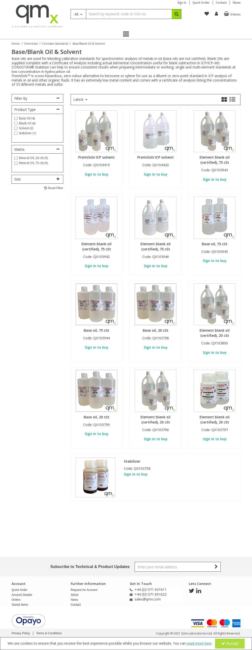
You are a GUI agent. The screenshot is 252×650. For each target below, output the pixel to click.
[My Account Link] (216, 14)
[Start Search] (176, 14)
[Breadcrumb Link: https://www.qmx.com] (16, 43)
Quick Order (201, 2)
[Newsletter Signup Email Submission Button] (216, 526)
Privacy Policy (21, 633)
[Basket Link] (231, 14)
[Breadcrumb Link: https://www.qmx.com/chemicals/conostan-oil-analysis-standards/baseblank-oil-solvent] (89, 43)
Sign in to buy (97, 174)
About (74, 553)
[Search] (129, 14)
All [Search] (77, 14)
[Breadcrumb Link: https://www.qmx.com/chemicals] (31, 43)
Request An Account (84, 549)
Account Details (22, 553)
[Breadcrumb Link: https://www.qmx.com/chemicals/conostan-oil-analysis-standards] (55, 43)
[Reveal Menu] (126, 34)
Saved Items (20, 563)
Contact (221, 2)
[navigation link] (206, 14)
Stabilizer (132, 461)
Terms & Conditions (49, 633)
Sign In (181, 2)
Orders (16, 558)
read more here (199, 643)
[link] (191, 550)
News (236, 2)
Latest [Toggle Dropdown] (78, 99)
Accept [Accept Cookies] (229, 643)
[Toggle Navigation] (126, 34)
